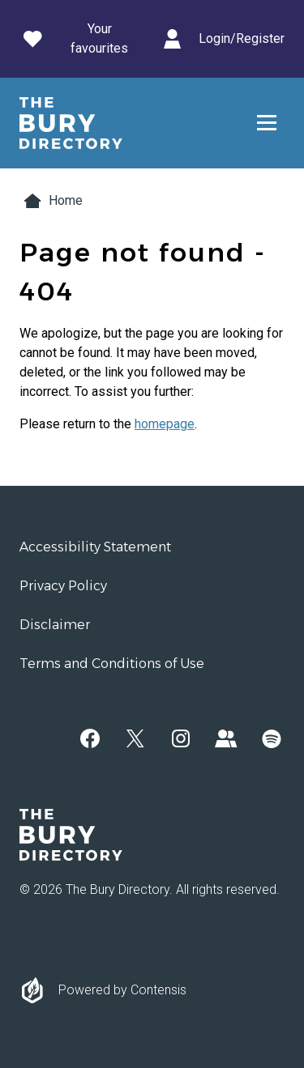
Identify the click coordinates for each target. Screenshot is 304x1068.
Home (51, 201)
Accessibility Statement (95, 547)
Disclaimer (54, 624)
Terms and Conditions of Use (111, 663)
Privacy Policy (63, 586)
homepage (165, 424)
